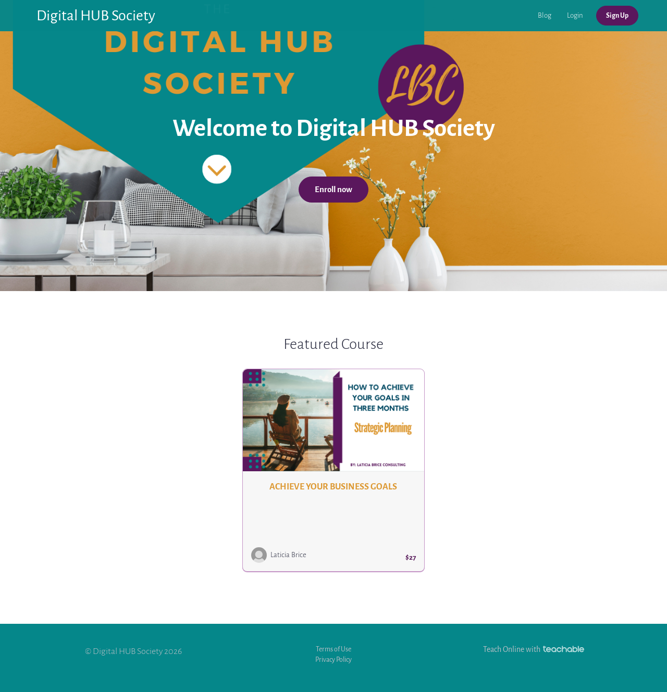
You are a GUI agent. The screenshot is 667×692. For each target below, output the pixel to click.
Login (575, 15)
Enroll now (333, 189)
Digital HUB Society (95, 15)
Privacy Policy (333, 659)
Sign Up (617, 15)
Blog (544, 15)
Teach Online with (533, 650)
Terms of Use (333, 649)
